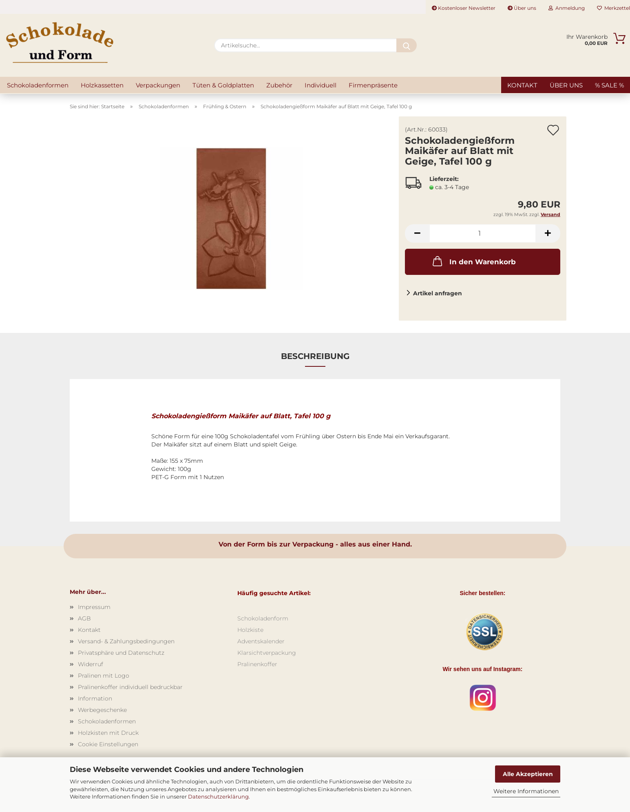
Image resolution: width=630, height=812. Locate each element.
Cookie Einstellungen (108, 744)
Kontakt (522, 85)
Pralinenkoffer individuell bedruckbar (130, 687)
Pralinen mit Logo (103, 675)
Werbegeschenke (102, 710)
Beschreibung (315, 356)
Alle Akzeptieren (528, 774)
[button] (417, 233)
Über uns (522, 8)
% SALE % (609, 85)
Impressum (94, 607)
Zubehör (279, 85)
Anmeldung (566, 8)
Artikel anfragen (437, 293)
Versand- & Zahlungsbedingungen (126, 641)
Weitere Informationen (526, 791)
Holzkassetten (102, 85)
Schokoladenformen (38, 85)
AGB (84, 618)
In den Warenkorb (473, 261)
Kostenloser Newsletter (463, 8)
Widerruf (90, 664)
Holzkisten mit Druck (108, 732)
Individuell (320, 85)
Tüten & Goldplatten (223, 85)
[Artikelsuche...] (406, 45)
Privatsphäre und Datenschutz (121, 652)
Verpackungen (158, 85)
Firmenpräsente (373, 85)
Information (95, 698)
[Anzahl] (482, 233)
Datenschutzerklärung (218, 796)
